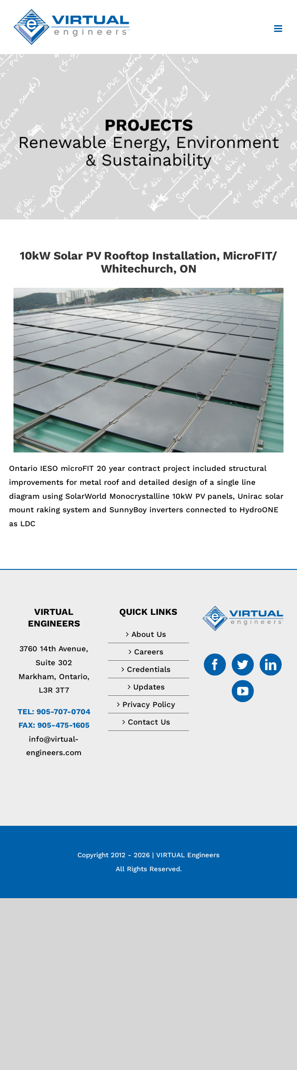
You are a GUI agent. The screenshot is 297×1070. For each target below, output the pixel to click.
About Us (148, 634)
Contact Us (149, 722)
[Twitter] (243, 665)
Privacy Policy (148, 704)
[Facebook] (215, 665)
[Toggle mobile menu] (279, 28)
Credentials (149, 669)
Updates (149, 687)
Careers (148, 652)
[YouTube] (243, 691)
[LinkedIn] (271, 665)
